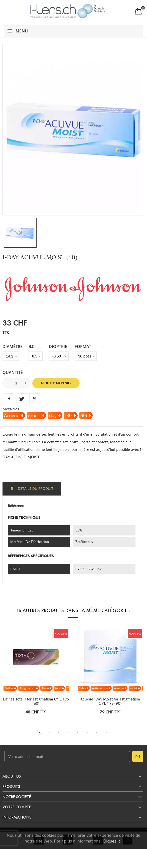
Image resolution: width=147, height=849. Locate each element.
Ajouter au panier (56, 383)
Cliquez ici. (112, 841)
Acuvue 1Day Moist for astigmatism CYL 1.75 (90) (110, 701)
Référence (16, 506)
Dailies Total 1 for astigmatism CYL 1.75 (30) (36, 701)
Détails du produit (35, 488)
